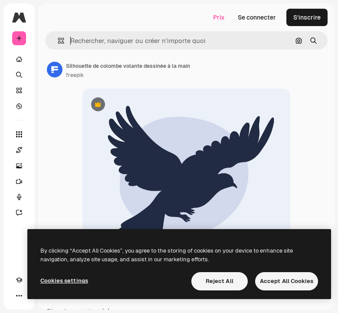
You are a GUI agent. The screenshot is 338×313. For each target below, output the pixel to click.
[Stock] (19, 90)
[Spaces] (19, 150)
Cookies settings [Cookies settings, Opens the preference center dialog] (64, 280)
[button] (57, 40)
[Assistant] (19, 213)
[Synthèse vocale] (19, 197)
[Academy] (19, 280)
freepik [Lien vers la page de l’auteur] (75, 75)
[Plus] (19, 296)
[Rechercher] (19, 75)
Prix (219, 17)
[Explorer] (19, 106)
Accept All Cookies (286, 281)
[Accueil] (19, 59)
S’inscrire (307, 17)
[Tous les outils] (19, 134)
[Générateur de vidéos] (19, 181)
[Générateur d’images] (19, 166)
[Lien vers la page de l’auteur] (54, 69)
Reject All (219, 281)
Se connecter (257, 17)
